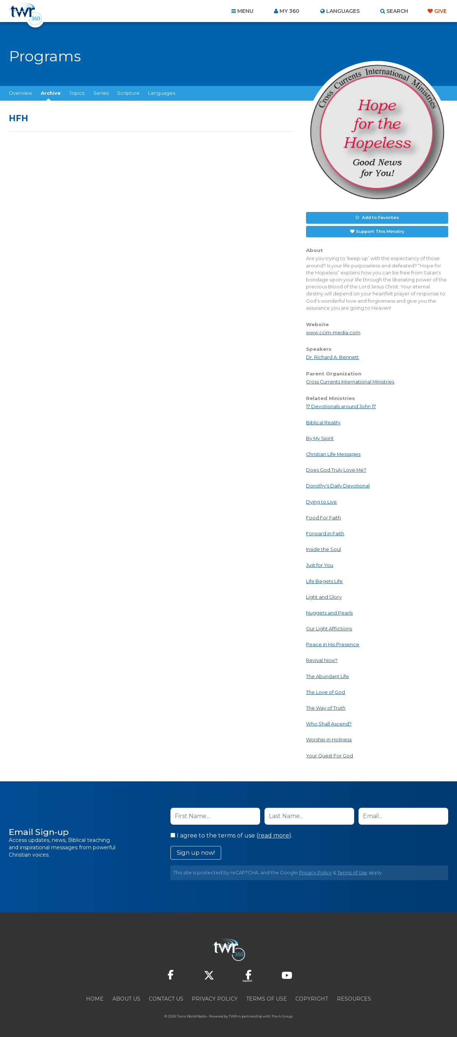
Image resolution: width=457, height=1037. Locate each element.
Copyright (311, 997)
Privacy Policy (315, 871)
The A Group (281, 1015)
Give (440, 11)
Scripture (128, 93)
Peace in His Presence (332, 643)
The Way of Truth (325, 706)
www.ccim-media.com (333, 331)
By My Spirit (320, 437)
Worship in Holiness (329, 738)
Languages (161, 93)
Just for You (319, 564)
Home (95, 997)
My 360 (289, 11)
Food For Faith (323, 516)
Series (101, 93)
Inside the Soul (323, 548)
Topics (76, 93)
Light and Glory (324, 595)
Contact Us (166, 997)
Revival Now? (322, 659)
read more (273, 834)
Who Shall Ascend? (329, 722)
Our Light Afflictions (329, 627)
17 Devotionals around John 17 (341, 405)
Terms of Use (352, 871)
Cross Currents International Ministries (350, 381)
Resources (354, 997)
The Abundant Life (327, 675)
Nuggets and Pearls (329, 611)
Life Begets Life (324, 580)
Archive (51, 93)
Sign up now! (196, 851)
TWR (233, 1015)
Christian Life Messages (333, 453)
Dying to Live (321, 500)
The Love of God (325, 691)
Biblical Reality (323, 421)
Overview (20, 93)
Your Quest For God (329, 754)
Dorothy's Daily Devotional (338, 484)
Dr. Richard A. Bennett (332, 356)
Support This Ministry (380, 230)
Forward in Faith (325, 532)
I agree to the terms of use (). (231, 834)
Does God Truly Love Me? (336, 469)
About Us (126, 997)
